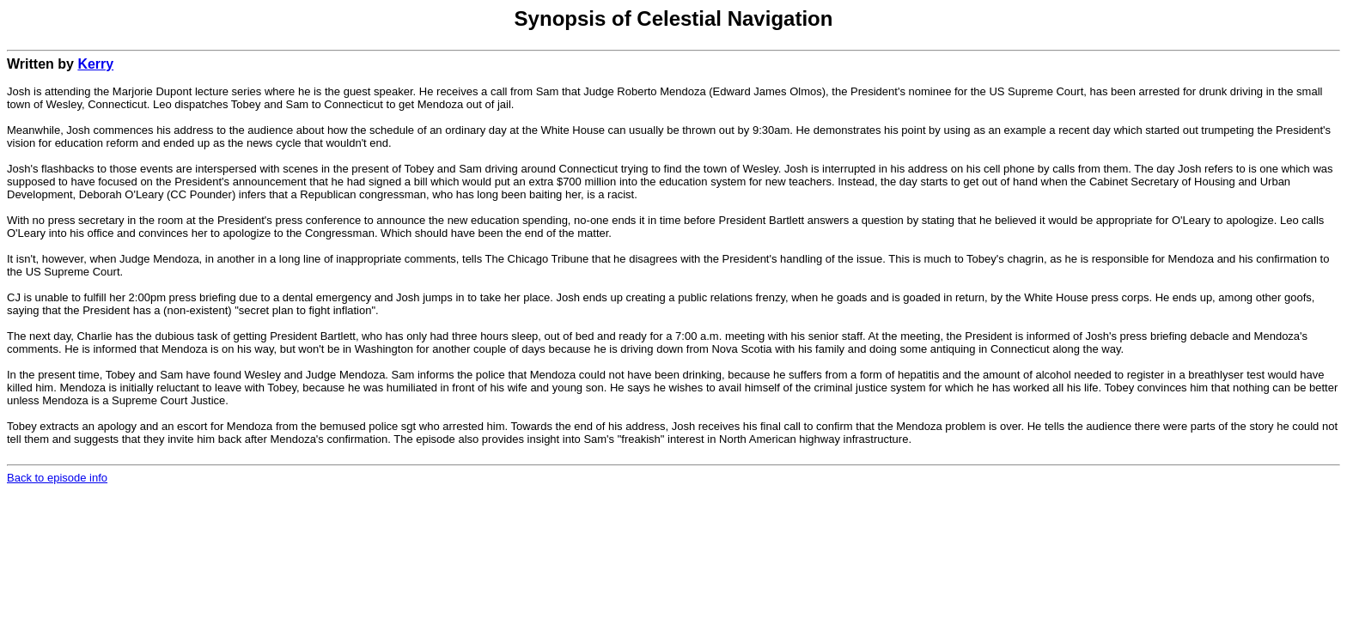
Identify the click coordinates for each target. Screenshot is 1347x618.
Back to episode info (57, 477)
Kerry (95, 64)
